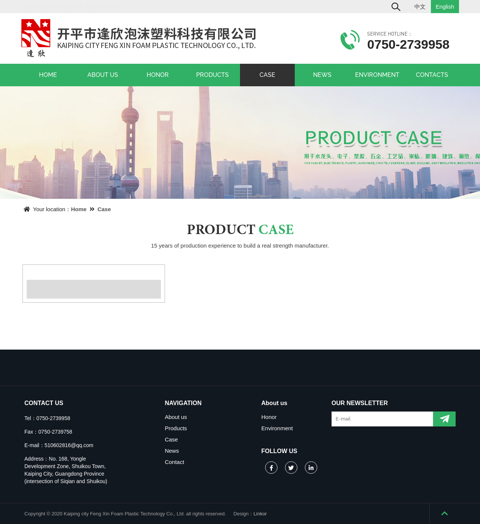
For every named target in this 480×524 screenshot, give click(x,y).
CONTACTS (432, 74)
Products (176, 428)
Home (79, 209)
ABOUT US (102, 74)
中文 (420, 6)
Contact (174, 462)
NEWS (322, 74)
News (172, 450)
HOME (48, 74)
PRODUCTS (212, 74)
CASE (267, 74)
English (445, 6)
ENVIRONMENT (377, 74)
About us (176, 417)
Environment (277, 428)
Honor (269, 417)
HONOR (158, 74)
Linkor (260, 513)
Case (104, 209)
